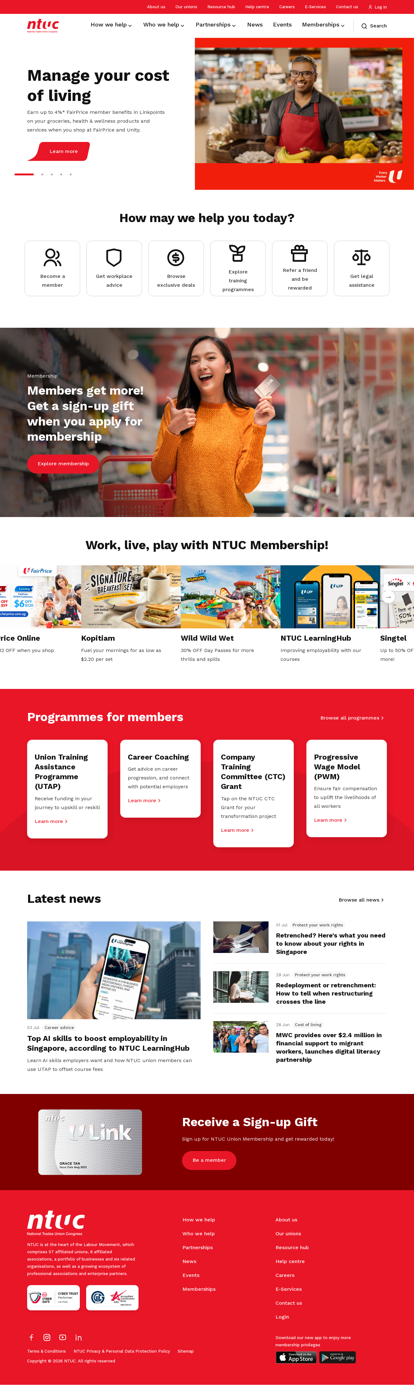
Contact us (347, 6)
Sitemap (186, 1359)
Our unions (186, 6)
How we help (198, 1228)
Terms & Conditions (46, 1359)
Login (282, 1325)
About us (156, 6)
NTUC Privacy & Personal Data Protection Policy (122, 1359)
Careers (287, 6)
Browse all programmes (349, 718)
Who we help (198, 1242)
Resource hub (221, 6)
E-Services (315, 6)
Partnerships (197, 1256)
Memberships (199, 1297)
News (189, 1270)
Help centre (257, 6)
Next (388, 597)
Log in (377, 7)
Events (190, 1283)
